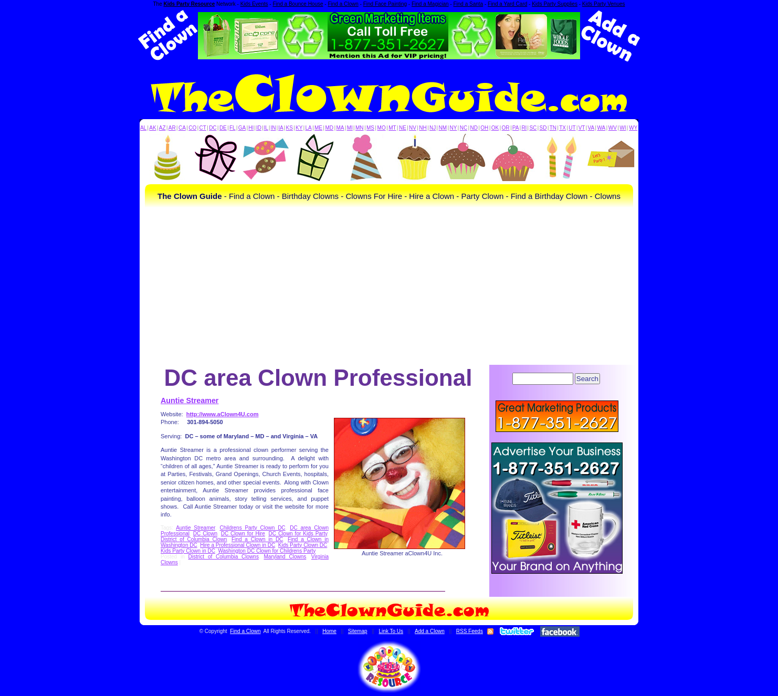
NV (412, 128)
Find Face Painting (385, 4)
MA (340, 128)
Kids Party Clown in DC (188, 551)
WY (633, 128)
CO (192, 128)
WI (622, 128)
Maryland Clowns (285, 557)
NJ (432, 128)
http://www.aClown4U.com (222, 414)
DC (212, 128)
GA (242, 128)
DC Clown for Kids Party (298, 533)
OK (495, 128)
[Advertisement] (389, 286)
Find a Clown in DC (257, 539)
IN (273, 128)
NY (453, 128)
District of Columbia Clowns (223, 557)
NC (463, 128)
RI (524, 128)
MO (381, 128)
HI (251, 128)
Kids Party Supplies (554, 4)
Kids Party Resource (189, 4)
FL (232, 128)
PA (515, 128)
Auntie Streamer (189, 400)
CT (202, 128)
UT (572, 128)
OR (506, 128)
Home (329, 631)
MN (359, 128)
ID (258, 128)
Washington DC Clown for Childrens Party (267, 551)
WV (612, 128)
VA (591, 128)
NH (422, 128)
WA (601, 128)
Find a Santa (468, 4)
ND (474, 128)
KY (299, 128)
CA (182, 128)
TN (553, 128)
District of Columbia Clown (194, 539)
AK (152, 128)
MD (329, 128)
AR (172, 128)
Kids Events (254, 4)
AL (143, 128)
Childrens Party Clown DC (252, 528)
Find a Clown (343, 4)
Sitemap (357, 631)
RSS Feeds (469, 631)
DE (223, 128)
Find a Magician (430, 4)
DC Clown (205, 533)
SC (533, 128)
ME (318, 128)
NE (402, 128)
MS (370, 128)
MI (350, 128)
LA (309, 128)
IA (280, 128)
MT (392, 128)
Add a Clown (430, 631)
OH (484, 128)
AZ (162, 128)
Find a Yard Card (507, 4)
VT (582, 128)
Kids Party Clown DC (302, 545)
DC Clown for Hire (243, 533)
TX (562, 128)
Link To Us (391, 631)
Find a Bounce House (297, 4)
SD (543, 128)
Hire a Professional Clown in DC (237, 545)
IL (266, 128)
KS (289, 128)
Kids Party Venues (603, 4)
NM (443, 128)
